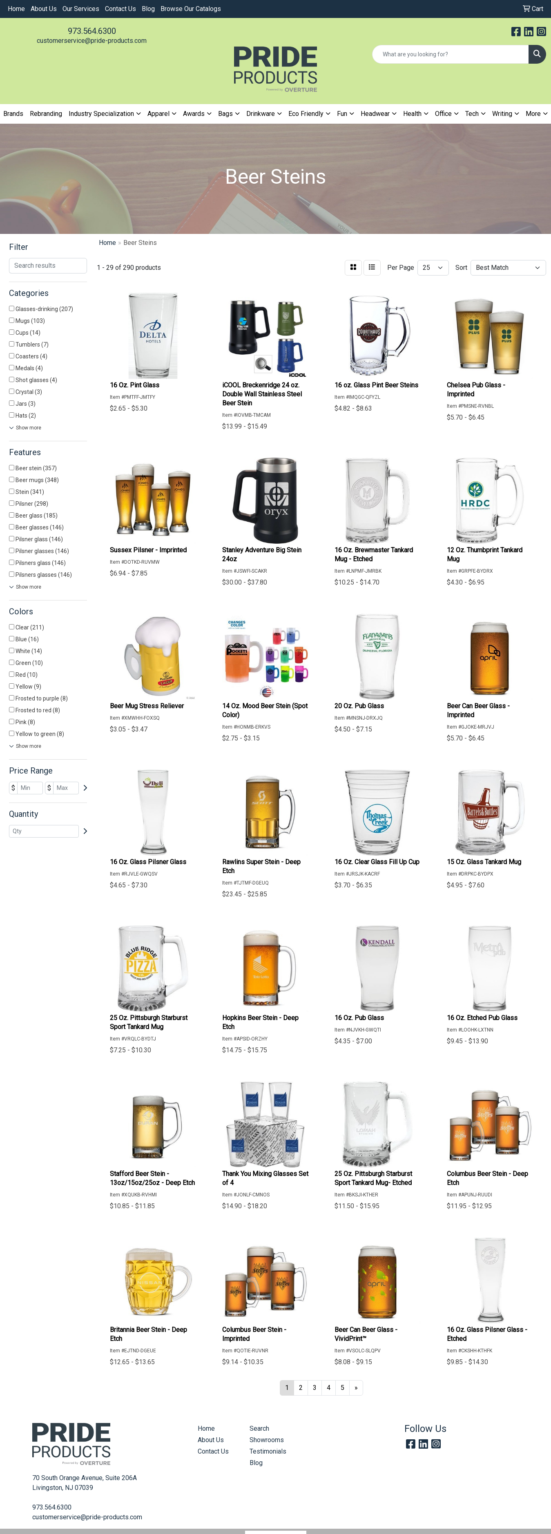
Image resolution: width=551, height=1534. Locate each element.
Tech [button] (472, 114)
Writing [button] (502, 114)
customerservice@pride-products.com (92, 40)
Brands (13, 114)
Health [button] (412, 114)
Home (16, 9)
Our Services (80, 9)
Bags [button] (225, 114)
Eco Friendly (305, 114)
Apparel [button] (158, 114)
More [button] (533, 114)
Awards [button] (194, 114)
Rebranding (46, 114)
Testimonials (268, 1451)
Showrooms (267, 1440)
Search (259, 1428)
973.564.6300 (92, 31)
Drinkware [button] (260, 114)
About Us (44, 9)
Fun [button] (342, 114)
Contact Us (120, 9)
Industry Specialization (101, 114)
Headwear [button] (375, 114)
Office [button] (443, 114)
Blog (148, 9)
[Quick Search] (450, 54)
